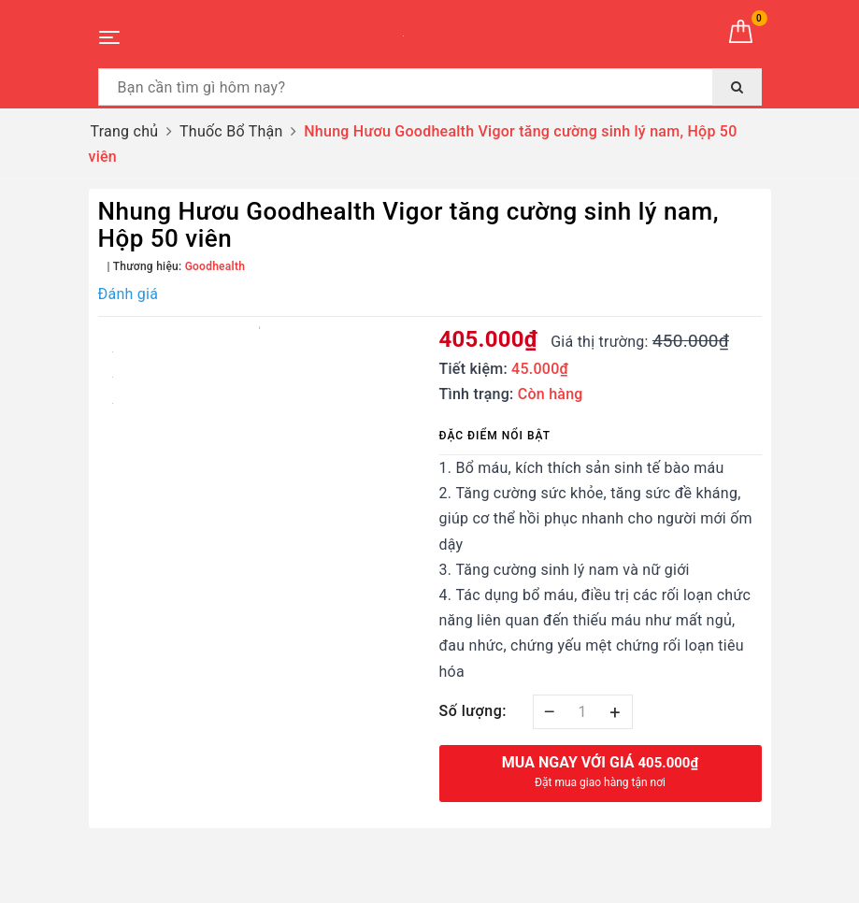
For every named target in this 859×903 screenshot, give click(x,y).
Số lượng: (473, 711)
